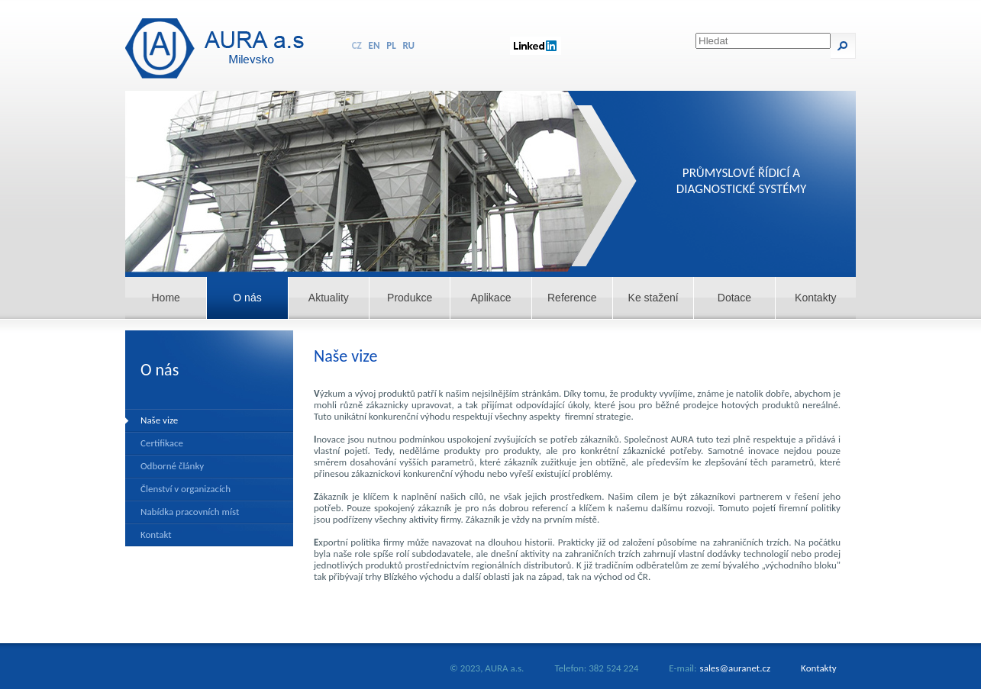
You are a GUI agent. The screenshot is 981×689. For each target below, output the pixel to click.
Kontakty (815, 297)
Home (165, 297)
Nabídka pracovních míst (189, 511)
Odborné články (172, 466)
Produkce (409, 297)
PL (390, 45)
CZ (357, 45)
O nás (247, 297)
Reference (572, 297)
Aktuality (328, 297)
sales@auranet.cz (735, 668)
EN (374, 45)
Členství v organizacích (185, 488)
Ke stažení (653, 297)
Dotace (734, 297)
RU (409, 45)
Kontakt (156, 534)
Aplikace (491, 297)
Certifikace (161, 443)
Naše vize (159, 420)
